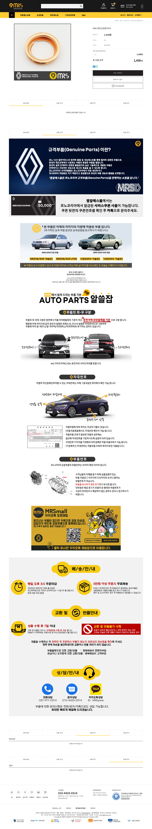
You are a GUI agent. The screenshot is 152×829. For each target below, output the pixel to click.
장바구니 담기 (117, 79)
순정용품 (40, 15)
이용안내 (68, 808)
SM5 (121, 20)
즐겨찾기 (18, 793)
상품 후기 (93, 103)
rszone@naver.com (105, 815)
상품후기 (38, 793)
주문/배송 (45, 793)
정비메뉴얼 (54, 15)
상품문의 (32, 793)
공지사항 (25, 793)
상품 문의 (126, 103)
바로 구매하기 (117, 73)
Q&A (84, 15)
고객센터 (138, 15)
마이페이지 (103, 6)
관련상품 (26, 103)
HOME (116, 20)
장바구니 (113, 6)
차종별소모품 (25, 15)
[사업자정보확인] (85, 813)
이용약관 (92, 808)
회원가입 (130, 15)
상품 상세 (59, 103)
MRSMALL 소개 (56, 808)
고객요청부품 (70, 15)
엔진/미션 (127, 20)
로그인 (122, 15)
